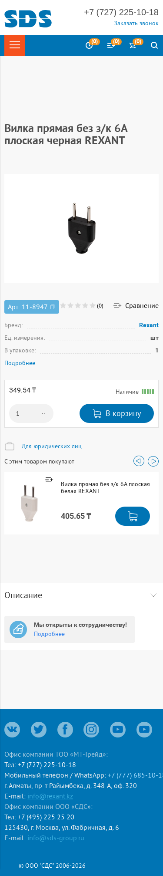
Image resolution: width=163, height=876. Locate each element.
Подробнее (19, 363)
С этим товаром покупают (39, 461)
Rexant (149, 324)
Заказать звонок (136, 23)
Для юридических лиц (52, 446)
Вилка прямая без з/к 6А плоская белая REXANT (105, 487)
